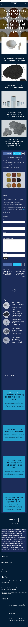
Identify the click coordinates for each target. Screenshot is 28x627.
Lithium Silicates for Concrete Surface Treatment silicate (7, 273)
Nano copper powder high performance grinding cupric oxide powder (20, 273)
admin (10, 35)
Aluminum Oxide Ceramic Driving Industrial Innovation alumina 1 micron (14, 59)
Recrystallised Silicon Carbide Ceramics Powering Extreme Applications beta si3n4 (14, 143)
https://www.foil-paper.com (14, 291)
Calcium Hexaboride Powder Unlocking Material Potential (14, 86)
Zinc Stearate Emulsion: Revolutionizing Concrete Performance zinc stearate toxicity (14, 114)
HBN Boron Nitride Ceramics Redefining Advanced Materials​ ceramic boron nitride (17, 341)
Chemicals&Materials (14, 7)
